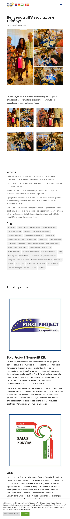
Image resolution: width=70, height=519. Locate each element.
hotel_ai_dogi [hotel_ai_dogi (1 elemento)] (47, 247)
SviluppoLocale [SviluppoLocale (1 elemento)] (53, 264)
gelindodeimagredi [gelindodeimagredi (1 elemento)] (52, 243)
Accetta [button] (25, 514)
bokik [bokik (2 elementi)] (26, 227)
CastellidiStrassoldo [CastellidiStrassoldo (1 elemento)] (14, 231)
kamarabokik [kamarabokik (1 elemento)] (23, 256)
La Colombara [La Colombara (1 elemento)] (34, 256)
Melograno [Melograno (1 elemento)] (11, 260)
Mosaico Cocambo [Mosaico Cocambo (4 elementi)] (23, 260)
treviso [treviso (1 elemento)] (26, 268)
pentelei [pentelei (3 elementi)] (10, 264)
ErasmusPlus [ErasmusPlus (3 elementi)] (43, 239)
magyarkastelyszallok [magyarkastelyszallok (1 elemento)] (48, 256)
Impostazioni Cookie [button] (11, 514)
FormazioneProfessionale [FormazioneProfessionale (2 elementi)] (35, 243)
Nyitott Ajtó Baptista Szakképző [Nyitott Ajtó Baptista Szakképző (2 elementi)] (41, 260)
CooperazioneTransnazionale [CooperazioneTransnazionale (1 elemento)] (34, 235)
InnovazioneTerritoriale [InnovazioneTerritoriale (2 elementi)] (48, 251)
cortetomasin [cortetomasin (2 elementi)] (50, 235)
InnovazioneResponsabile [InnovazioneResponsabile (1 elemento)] (30, 251)
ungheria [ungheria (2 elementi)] (42, 268)
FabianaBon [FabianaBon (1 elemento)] (12, 243)
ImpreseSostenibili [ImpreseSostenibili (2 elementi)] (14, 251)
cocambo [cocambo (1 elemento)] (27, 231)
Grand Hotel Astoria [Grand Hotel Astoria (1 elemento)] (20, 247)
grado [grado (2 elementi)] (10, 247)
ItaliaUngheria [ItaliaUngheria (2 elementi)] (12, 256)
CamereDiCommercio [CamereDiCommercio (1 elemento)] (49, 227)
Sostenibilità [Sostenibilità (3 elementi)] (31, 264)
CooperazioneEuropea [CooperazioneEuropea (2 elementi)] (15, 235)
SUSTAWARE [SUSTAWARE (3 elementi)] (41, 264)
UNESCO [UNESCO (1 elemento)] (33, 268)
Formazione (21, 25)
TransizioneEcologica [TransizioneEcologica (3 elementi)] (15, 268)
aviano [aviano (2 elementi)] (20, 227)
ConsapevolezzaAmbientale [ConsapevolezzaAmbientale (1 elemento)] (41, 231)
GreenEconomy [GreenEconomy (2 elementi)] (35, 247)
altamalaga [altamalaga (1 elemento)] (11, 227)
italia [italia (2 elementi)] (60, 251)
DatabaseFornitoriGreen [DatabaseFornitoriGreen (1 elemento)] (16, 239)
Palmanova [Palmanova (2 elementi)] (58, 260)
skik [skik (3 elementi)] (23, 264)
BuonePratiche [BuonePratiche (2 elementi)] (35, 227)
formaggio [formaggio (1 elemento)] (21, 243)
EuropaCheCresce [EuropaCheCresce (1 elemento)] (56, 239)
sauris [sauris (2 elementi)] (17, 264)
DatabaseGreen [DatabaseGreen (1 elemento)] (31, 239)
